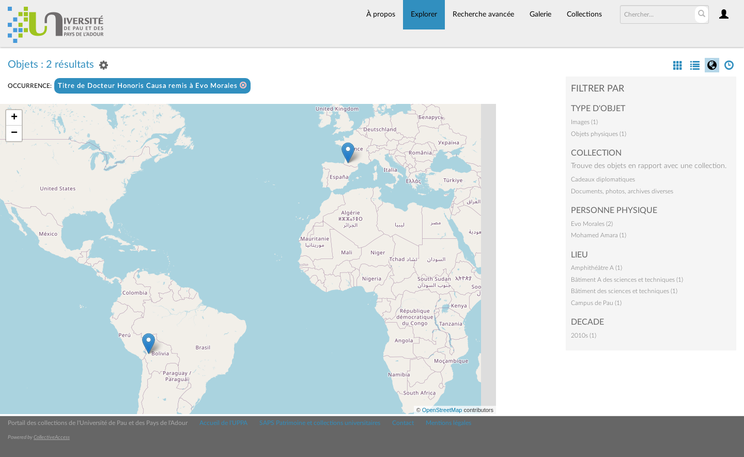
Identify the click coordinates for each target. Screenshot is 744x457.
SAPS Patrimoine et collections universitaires (319, 423)
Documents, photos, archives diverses (622, 191)
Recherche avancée (483, 14)
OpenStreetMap (442, 410)
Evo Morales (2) (592, 224)
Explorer (424, 14)
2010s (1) (583, 335)
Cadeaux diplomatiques (603, 179)
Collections (584, 14)
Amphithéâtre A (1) (596, 268)
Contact (403, 423)
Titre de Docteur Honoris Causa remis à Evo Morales (152, 85)
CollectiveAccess (52, 437)
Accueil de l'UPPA (223, 423)
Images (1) (584, 122)
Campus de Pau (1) (596, 303)
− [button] (14, 133)
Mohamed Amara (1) (598, 235)
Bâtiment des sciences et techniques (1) (624, 291)
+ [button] (14, 118)
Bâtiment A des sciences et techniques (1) (627, 280)
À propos (380, 14)
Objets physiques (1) (598, 134)
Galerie (540, 14)
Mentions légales (448, 423)
